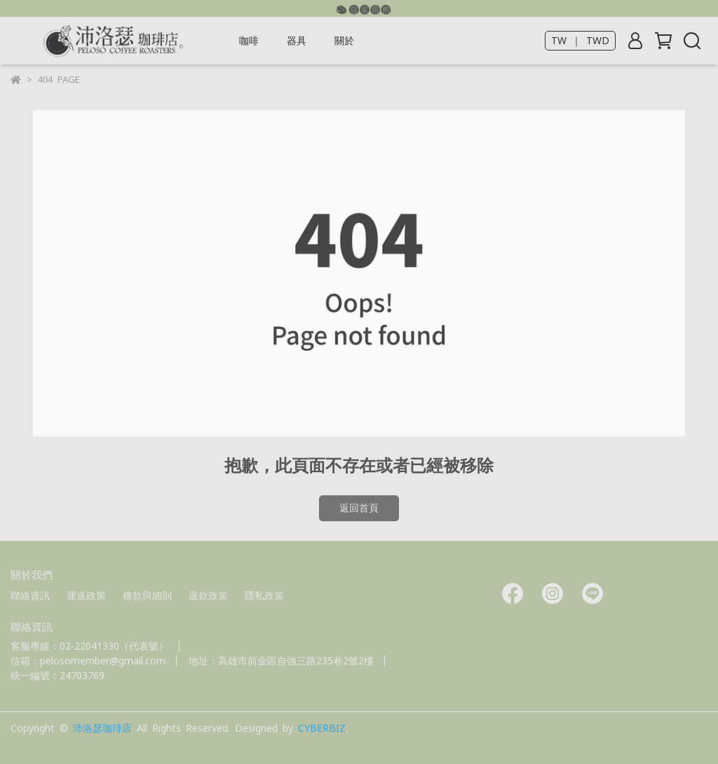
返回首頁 (359, 508)
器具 (296, 40)
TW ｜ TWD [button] (580, 40)
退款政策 (208, 595)
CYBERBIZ (322, 728)
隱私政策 (264, 595)
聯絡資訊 (30, 595)
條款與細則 (147, 595)
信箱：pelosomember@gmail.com (88, 661)
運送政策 (86, 595)
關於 (344, 40)
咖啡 (249, 40)
